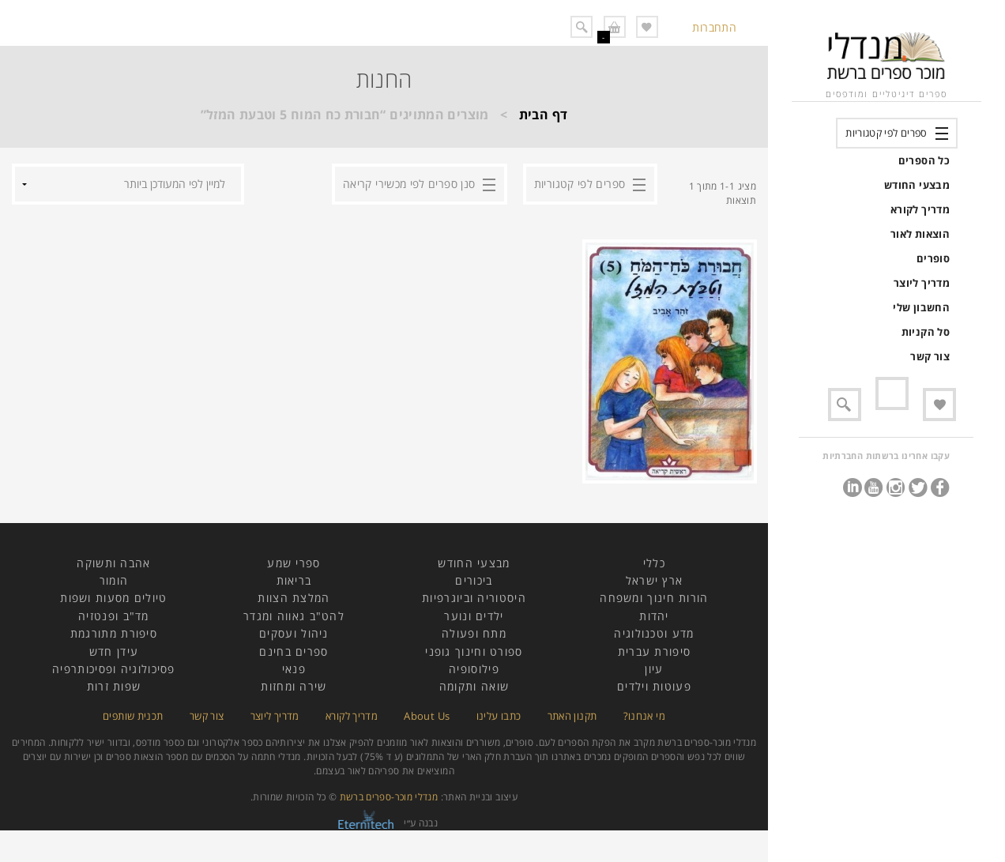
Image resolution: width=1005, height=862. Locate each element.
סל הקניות (925, 332)
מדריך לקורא (920, 209)
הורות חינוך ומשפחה (654, 597)
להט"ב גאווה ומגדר (293, 615)
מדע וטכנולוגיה (654, 633)
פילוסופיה (474, 668)
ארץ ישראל (654, 580)
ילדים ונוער (473, 615)
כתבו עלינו (498, 716)
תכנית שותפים (133, 716)
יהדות (654, 615)
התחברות (714, 27)
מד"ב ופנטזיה (113, 615)
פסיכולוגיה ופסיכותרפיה (113, 668)
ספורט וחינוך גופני (473, 651)
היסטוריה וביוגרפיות (474, 597)
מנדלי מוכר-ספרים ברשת (389, 797)
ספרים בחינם (293, 651)
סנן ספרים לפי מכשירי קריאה (409, 183)
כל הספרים (924, 160)
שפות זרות (114, 686)
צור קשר (930, 356)
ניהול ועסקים (294, 633)
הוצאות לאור (920, 234)
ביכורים (473, 580)
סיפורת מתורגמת (113, 633)
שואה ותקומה (474, 686)
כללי (654, 562)
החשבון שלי (921, 307)
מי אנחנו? (644, 716)
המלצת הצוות (293, 597)
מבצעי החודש (917, 185)
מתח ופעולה (474, 633)
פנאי (294, 668)
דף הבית (543, 114)
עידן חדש (113, 651)
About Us (427, 716)
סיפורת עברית (654, 651)
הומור (114, 580)
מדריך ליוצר (922, 283)
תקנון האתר (572, 716)
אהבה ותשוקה (113, 562)
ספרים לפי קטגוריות (886, 133)
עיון (654, 668)
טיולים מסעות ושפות (113, 597)
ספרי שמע (293, 562)
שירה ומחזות (293, 686)
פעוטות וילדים (654, 686)
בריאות (294, 580)
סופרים (933, 258)
